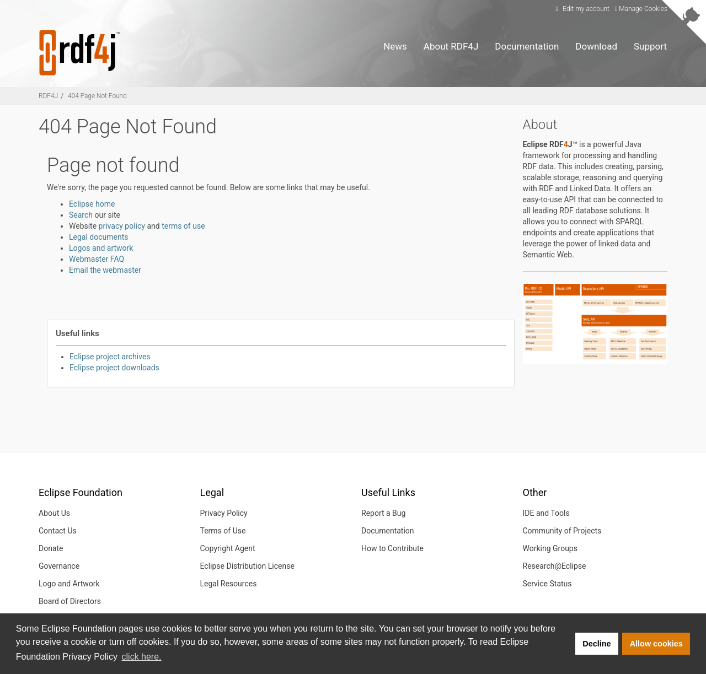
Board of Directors (70, 601)
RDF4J (48, 96)
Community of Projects (562, 530)
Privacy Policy (224, 513)
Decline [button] (596, 643)
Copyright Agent (227, 548)
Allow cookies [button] (656, 643)
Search (81, 215)
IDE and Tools (546, 513)
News (395, 46)
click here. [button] (142, 656)
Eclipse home (92, 203)
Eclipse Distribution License (247, 566)
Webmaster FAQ (96, 259)
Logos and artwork (101, 248)
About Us (54, 513)
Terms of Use (223, 530)
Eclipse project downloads (114, 367)
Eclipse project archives (110, 356)
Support (650, 46)
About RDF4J (451, 46)
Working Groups (550, 548)
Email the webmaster (105, 270)
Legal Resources (228, 583)
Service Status (547, 583)
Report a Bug (383, 513)
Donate (51, 548)
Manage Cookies (641, 9)
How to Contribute (392, 548)
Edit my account (581, 9)
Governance (59, 566)
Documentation (527, 46)
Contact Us (58, 530)
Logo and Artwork (69, 583)
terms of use (183, 226)
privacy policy (122, 226)
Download (596, 46)
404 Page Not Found (97, 96)
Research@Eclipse (554, 566)
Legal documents (98, 237)
